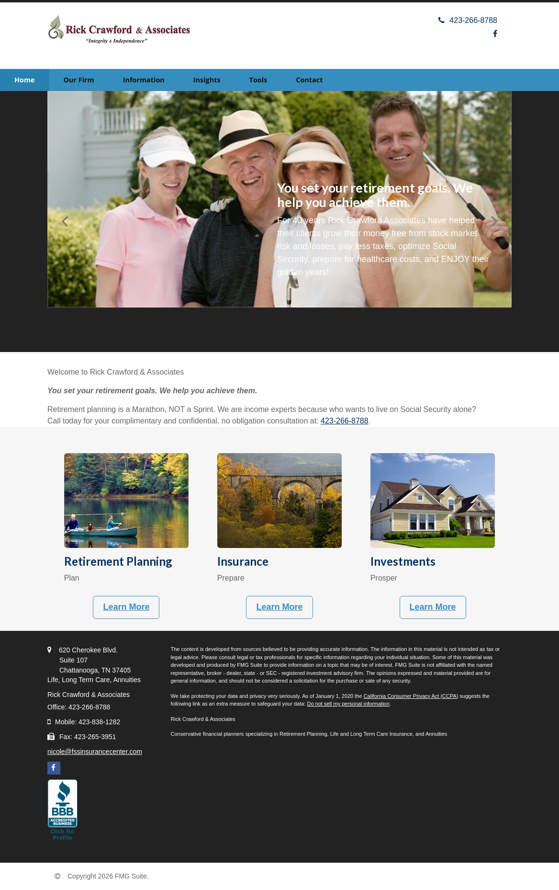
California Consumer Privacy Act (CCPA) (411, 696)
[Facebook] (495, 34)
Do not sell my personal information (348, 704)
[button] (79, 80)
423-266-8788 (467, 20)
